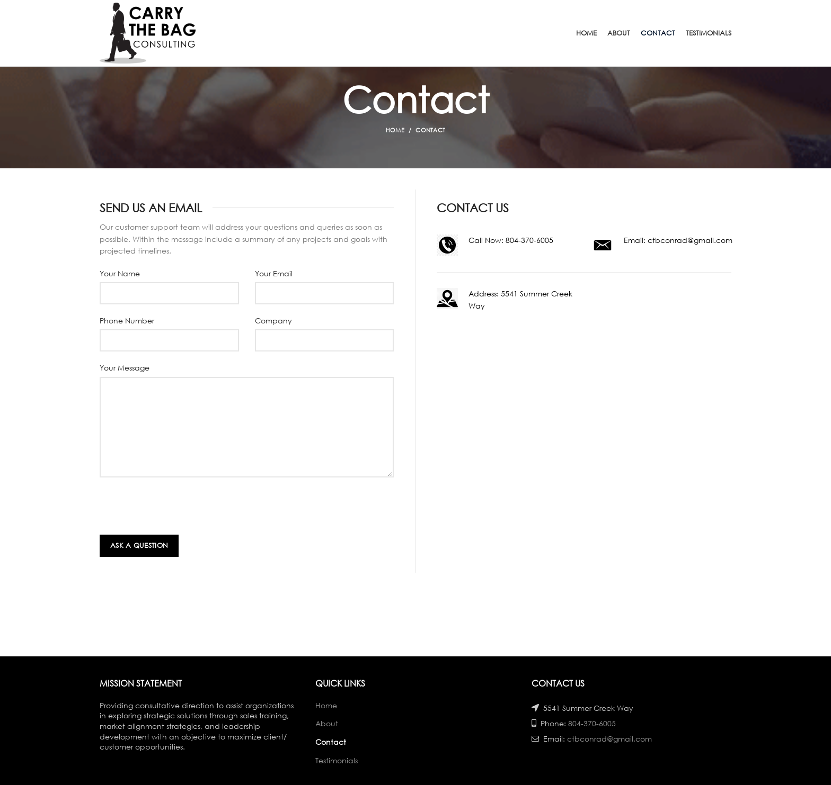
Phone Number (127, 320)
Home (395, 130)
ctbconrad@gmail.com (690, 240)
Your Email (274, 273)
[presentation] (180, 508)
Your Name (120, 273)
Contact (330, 742)
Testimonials (336, 760)
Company (273, 320)
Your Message (124, 368)
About (326, 723)
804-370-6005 (529, 240)
